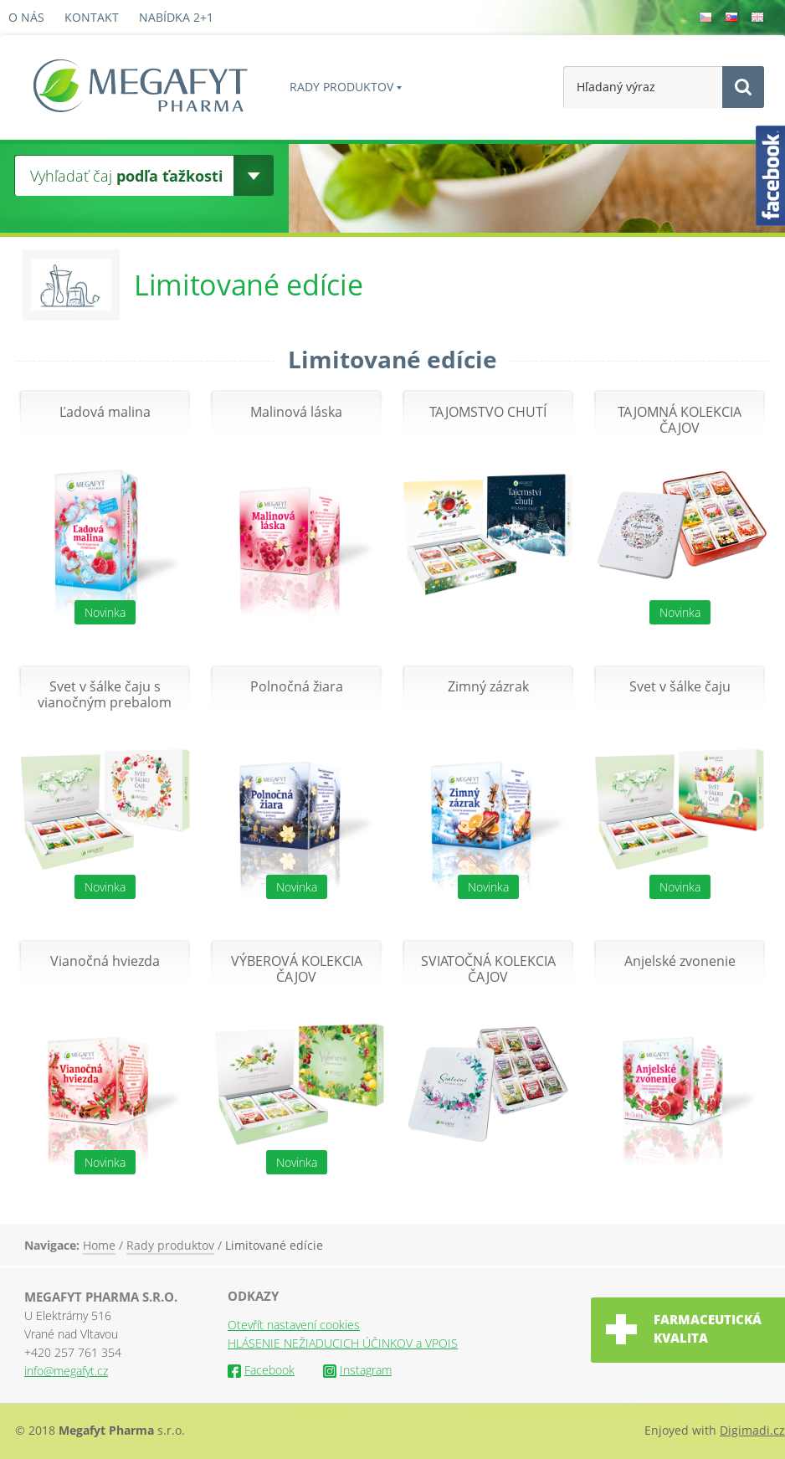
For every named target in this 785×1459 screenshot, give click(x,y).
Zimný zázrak (488, 687)
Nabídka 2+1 (176, 17)
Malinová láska (296, 412)
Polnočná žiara (296, 687)
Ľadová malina (105, 412)
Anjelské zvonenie (680, 961)
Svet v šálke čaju (680, 687)
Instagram (357, 1370)
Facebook (261, 1370)
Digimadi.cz (752, 1430)
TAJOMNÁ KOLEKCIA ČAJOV (679, 420)
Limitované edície (274, 1245)
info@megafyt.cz (66, 1371)
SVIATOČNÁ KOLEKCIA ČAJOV (488, 969)
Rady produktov (341, 87)
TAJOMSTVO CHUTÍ (487, 412)
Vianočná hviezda (105, 961)
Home (99, 1245)
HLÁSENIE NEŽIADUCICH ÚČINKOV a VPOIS (343, 1343)
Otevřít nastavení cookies (294, 1325)
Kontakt (91, 17)
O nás (26, 17)
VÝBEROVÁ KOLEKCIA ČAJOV (296, 969)
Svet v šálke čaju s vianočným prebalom (105, 695)
